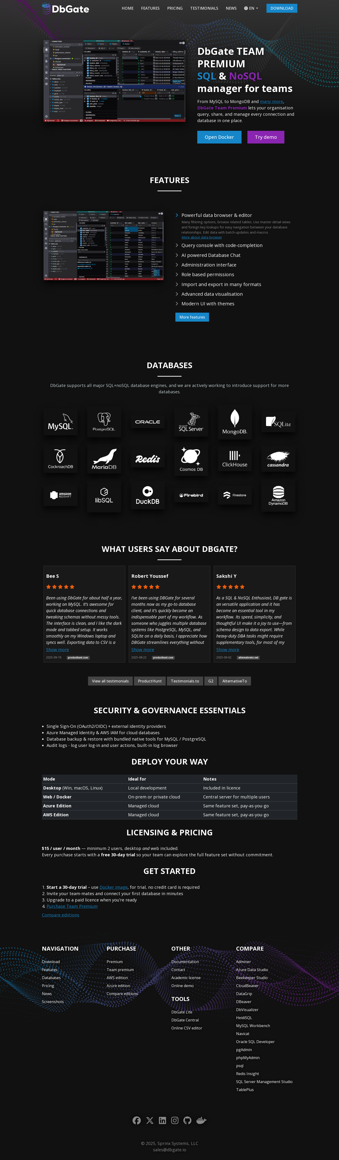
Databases (51, 977)
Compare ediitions (60, 915)
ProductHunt (150, 681)
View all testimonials (110, 681)
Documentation (185, 961)
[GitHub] (187, 1121)
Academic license (186, 977)
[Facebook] (136, 1121)
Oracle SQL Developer (255, 1041)
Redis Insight (247, 1073)
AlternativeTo (234, 681)
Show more (57, 649)
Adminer (243, 961)
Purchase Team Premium (72, 906)
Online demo (182, 985)
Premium (115, 961)
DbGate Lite (181, 1012)
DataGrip (244, 993)
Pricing (175, 8)
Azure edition (118, 985)
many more (271, 101)
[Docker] (201, 1121)
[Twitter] (150, 1121)
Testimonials (204, 8)
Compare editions (122, 993)
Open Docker (219, 137)
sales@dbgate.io (169, 1149)
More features (192, 317)
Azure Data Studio (252, 969)
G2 (210, 681)
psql (239, 1065)
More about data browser (202, 237)
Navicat (242, 1033)
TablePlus (245, 1089)
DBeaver (243, 1001)
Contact (178, 969)
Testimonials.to (185, 681)
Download (281, 8)
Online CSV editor (186, 1028)
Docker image (114, 887)
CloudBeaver (247, 985)
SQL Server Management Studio (264, 1081)
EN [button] (249, 8)
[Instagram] (174, 1121)
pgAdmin (244, 1049)
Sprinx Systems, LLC (177, 1143)
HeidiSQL (244, 1017)
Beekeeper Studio (252, 977)
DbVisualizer (247, 1009)
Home (127, 8)
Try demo (266, 137)
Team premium (120, 969)
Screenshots (53, 1001)
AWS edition (117, 977)
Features (150, 8)
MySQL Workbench (253, 1025)
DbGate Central (185, 1020)
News (231, 8)
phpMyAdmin (248, 1057)
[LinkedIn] (162, 1121)
